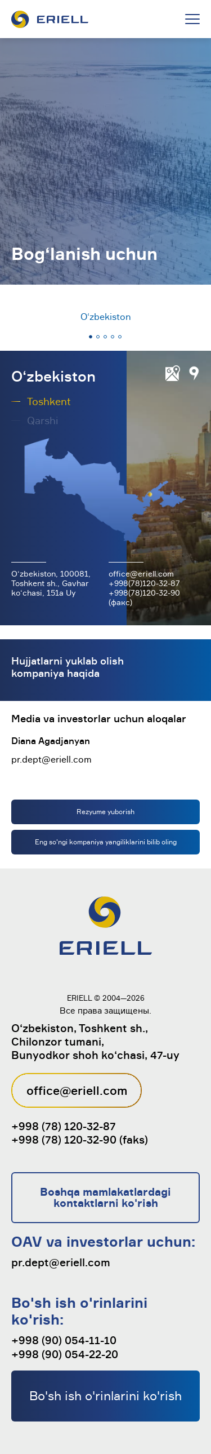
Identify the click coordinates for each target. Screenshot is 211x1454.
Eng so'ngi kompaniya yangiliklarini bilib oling (106, 842)
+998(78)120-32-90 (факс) (144, 597)
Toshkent (49, 401)
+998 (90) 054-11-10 (63, 1340)
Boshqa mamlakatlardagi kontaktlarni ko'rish (105, 1197)
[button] (90, 336)
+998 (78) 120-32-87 (63, 1126)
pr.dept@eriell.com (51, 759)
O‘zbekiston (105, 316)
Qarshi (43, 420)
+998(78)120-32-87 (144, 583)
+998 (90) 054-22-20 (64, 1354)
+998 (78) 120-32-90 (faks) (79, 1139)
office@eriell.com (141, 573)
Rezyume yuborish (105, 811)
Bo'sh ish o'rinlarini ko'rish (105, 1395)
